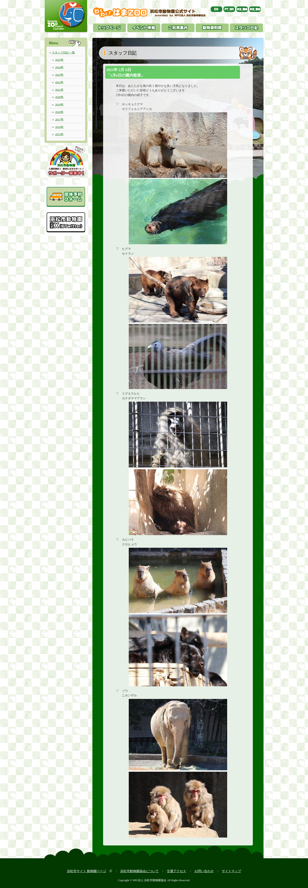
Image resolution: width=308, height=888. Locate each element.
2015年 (59, 134)
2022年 (59, 82)
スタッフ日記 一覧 (63, 52)
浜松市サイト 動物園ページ (86, 871)
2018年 (59, 112)
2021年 (59, 89)
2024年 (59, 67)
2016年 (59, 127)
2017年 (59, 119)
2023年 (59, 74)
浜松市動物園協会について (139, 871)
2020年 (59, 97)
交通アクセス (176, 871)
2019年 (59, 104)
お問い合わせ (204, 871)
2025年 (59, 59)
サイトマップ (231, 871)
